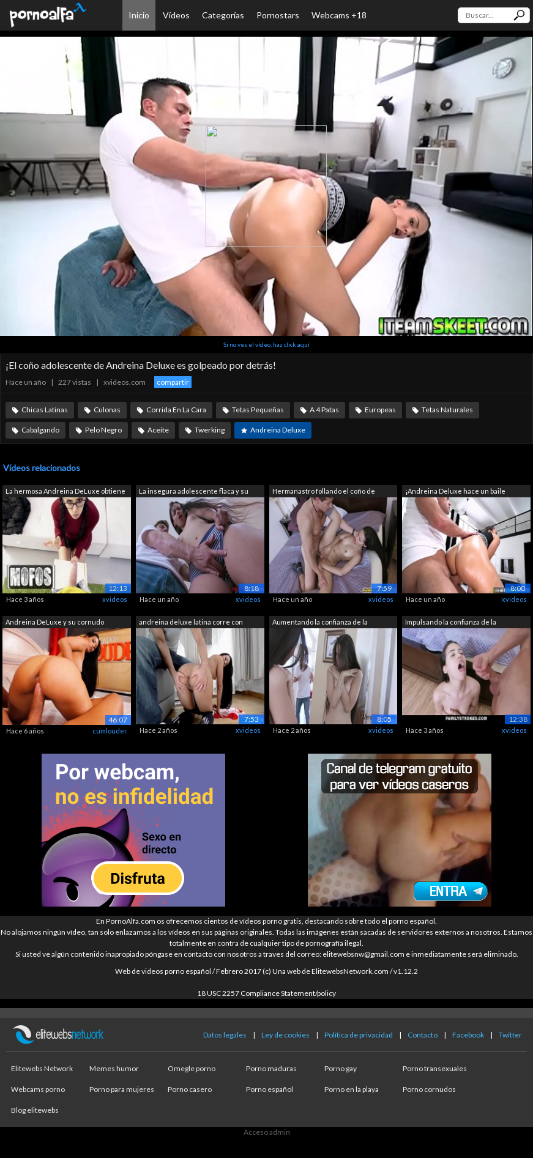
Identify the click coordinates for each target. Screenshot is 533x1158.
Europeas (380, 409)
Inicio (139, 15)
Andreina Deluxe (277, 429)
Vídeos (176, 15)
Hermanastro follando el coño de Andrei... (323, 492)
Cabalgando (40, 429)
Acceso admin (267, 1132)
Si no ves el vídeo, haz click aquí (266, 344)
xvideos (114, 599)
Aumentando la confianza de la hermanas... (320, 623)
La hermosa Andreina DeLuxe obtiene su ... (65, 492)
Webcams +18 (339, 15)
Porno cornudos (429, 1089)
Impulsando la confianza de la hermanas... (450, 623)
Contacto (423, 1034)
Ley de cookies (285, 1034)
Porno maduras (271, 1068)
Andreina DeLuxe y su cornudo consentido (55, 623)
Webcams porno (38, 1089)
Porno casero (190, 1089)
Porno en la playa (351, 1089)
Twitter (510, 1034)
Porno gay (340, 1068)
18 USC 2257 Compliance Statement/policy (266, 993)
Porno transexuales (435, 1068)
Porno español (269, 1089)
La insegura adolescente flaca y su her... (193, 492)
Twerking (210, 429)
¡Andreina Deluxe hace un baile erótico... (455, 492)
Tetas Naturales (447, 409)
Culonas (107, 409)
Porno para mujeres (121, 1089)
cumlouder (109, 731)
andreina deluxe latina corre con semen (191, 623)
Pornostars (277, 15)
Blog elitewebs (35, 1110)
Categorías (223, 15)
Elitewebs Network (42, 1068)
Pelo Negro (103, 429)
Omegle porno (191, 1068)
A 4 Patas (324, 409)
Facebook (468, 1034)
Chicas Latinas (44, 409)
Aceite (158, 429)
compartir (173, 382)
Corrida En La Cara (176, 409)
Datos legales (225, 1034)
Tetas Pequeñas (258, 409)
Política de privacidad (358, 1034)
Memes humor (114, 1068)
